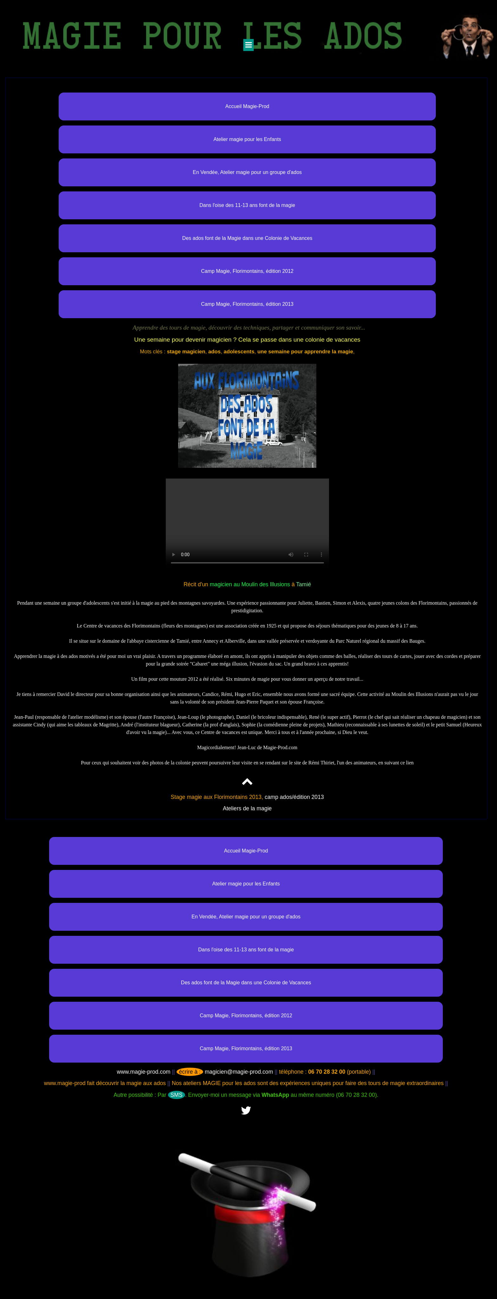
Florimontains (146, 625)
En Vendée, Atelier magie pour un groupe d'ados (247, 172)
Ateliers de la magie (247, 808)
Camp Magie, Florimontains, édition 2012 (247, 271)
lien (410, 762)
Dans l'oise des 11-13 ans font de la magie (247, 205)
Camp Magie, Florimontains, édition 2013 (247, 304)
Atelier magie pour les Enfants (247, 139)
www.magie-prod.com (143, 1072)
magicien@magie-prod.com (225, 1072)
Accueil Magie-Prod (247, 106)
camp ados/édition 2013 (294, 797)
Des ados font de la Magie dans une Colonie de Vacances (247, 238)
